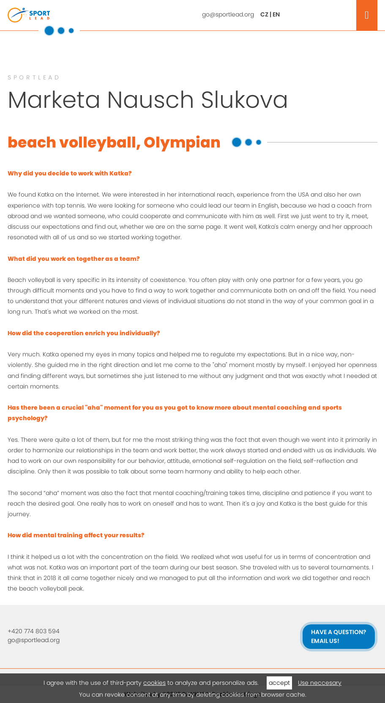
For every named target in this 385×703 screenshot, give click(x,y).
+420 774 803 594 (34, 631)
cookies (154, 682)
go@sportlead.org (228, 14)
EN (276, 14)
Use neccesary (319, 682)
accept (279, 682)
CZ (264, 14)
